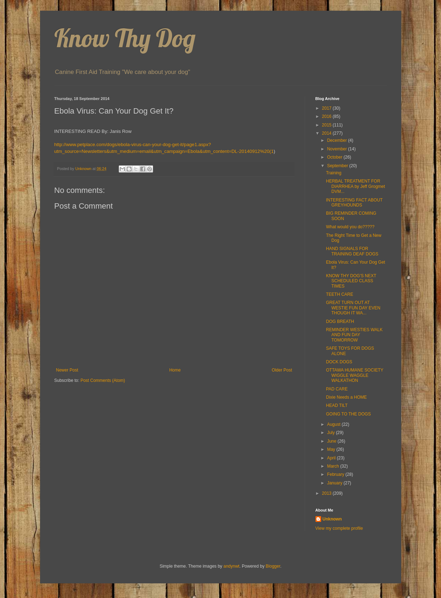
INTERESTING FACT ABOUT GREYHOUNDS (354, 203)
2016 (327, 116)
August (334, 424)
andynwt (232, 566)
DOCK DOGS (339, 361)
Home (175, 370)
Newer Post (67, 370)
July (331, 432)
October (335, 157)
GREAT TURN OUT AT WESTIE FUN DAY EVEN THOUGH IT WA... (353, 307)
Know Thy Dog (125, 38)
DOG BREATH (340, 321)
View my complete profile (339, 528)
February (336, 474)
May (331, 449)
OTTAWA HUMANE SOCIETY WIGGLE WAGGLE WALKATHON (354, 375)
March (333, 466)
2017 (327, 108)
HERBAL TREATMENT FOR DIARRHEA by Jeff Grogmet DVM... (355, 186)
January (335, 482)
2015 (327, 125)
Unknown (332, 519)
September (338, 165)
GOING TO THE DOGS (348, 414)
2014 (327, 133)
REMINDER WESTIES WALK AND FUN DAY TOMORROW (354, 335)
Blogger (273, 566)
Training (333, 172)
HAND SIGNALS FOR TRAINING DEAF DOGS (352, 251)
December (337, 140)
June (332, 441)
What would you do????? (350, 226)
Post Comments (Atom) (102, 380)
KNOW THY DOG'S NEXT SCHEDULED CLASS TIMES (351, 281)
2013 (327, 493)
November (337, 148)
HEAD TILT (336, 405)
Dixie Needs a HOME (346, 397)
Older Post (282, 370)
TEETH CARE (339, 294)
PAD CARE (336, 389)
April (332, 457)
